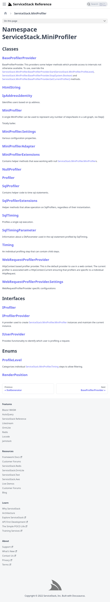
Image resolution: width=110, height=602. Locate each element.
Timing (8, 244)
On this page (10, 20)
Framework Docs (12, 457)
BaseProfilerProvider (19, 58)
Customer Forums (11, 461)
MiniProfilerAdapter (18, 146)
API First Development (15, 521)
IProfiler (9, 307)
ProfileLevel (12, 360)
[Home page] (5, 13)
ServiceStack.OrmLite (13, 470)
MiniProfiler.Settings (19, 131)
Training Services (12, 530)
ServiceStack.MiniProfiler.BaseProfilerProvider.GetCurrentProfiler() (36, 79)
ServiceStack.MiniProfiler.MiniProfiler (77, 161)
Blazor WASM (9, 409)
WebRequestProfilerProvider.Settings (32, 281)
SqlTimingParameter (19, 230)
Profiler (8, 177)
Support (7, 546)
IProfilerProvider (16, 315)
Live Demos (8, 483)
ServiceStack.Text (11, 474)
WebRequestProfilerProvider (25, 259)
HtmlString (11, 87)
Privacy (7, 560)
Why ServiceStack (11, 508)
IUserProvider (13, 334)
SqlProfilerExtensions (19, 200)
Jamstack (6, 441)
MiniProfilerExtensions (21, 154)
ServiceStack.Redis (11, 465)
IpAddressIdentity (17, 95)
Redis (5, 432)
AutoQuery (8, 414)
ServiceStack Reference (14, 418)
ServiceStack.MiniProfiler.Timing (42, 366)
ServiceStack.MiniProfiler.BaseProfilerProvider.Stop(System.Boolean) (37, 75)
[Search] (97, 4)
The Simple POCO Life (14, 526)
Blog (4, 492)
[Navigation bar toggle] (4, 4)
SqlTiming (10, 215)
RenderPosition (15, 374)
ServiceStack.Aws (11, 479)
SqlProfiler (10, 186)
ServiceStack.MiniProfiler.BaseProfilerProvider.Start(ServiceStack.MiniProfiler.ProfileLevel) (48, 71)
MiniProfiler (12, 110)
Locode (6, 436)
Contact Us (9, 555)
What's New (9, 551)
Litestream (7, 423)
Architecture (8, 513)
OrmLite (6, 427)
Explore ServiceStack (14, 517)
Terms (6, 564)
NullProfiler (11, 169)
